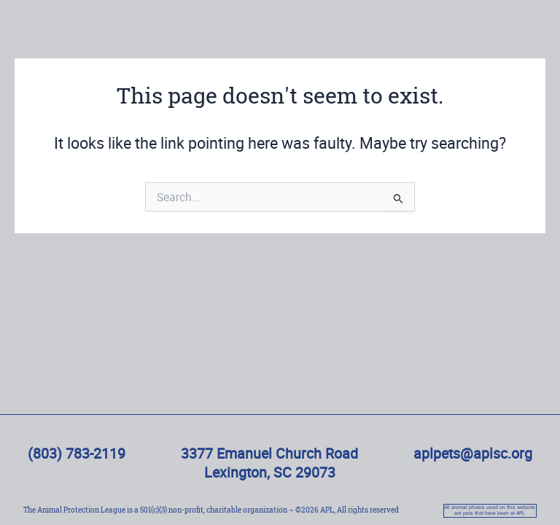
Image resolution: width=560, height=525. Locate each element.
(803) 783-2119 (76, 453)
